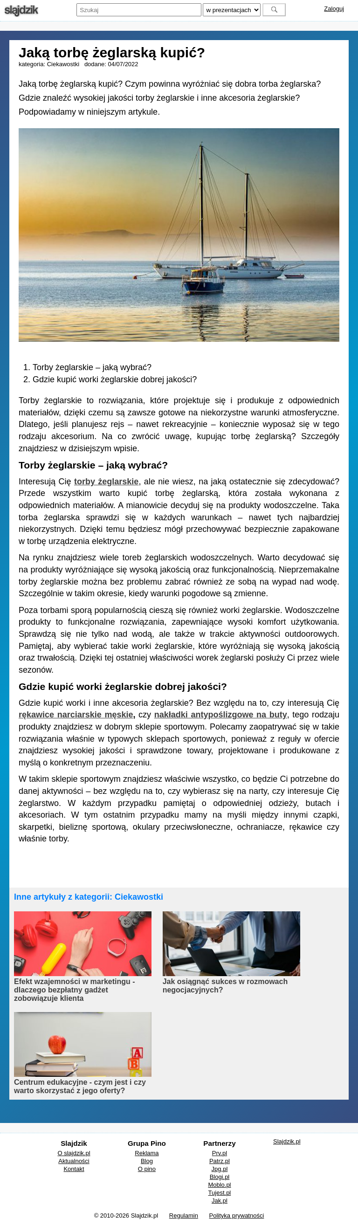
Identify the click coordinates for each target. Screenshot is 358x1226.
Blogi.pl (220, 1176)
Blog (147, 1160)
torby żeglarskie (106, 481)
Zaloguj (334, 8)
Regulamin (183, 1215)
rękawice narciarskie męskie (76, 714)
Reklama (146, 1153)
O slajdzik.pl (73, 1153)
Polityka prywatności (236, 1215)
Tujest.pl (219, 1192)
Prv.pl (219, 1153)
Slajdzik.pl (287, 1141)
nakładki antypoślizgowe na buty (220, 714)
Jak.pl (219, 1200)
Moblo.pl (219, 1184)
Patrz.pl (219, 1160)
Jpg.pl (220, 1168)
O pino (147, 1168)
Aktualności (73, 1160)
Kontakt (73, 1168)
